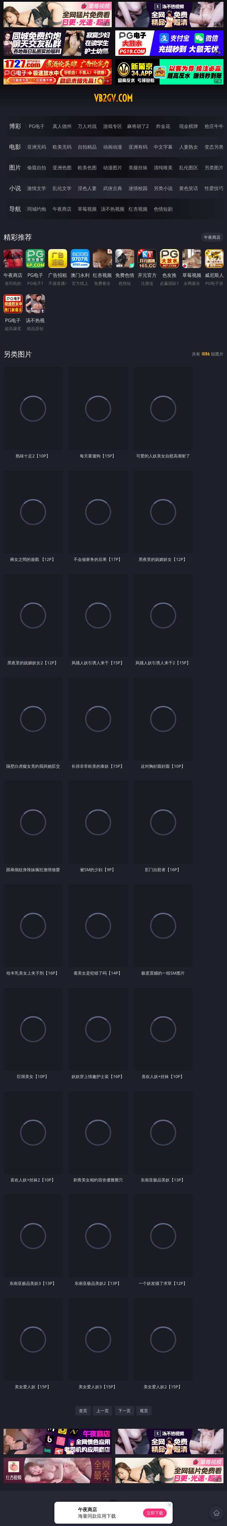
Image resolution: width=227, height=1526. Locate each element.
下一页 (124, 1410)
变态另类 (214, 147)
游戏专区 (112, 126)
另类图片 (214, 167)
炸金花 (163, 126)
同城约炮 (36, 209)
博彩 (15, 126)
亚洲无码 (36, 147)
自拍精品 (87, 147)
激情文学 (36, 188)
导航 (15, 209)
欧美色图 (87, 167)
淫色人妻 (87, 188)
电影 (15, 147)
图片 (15, 167)
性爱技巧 (214, 188)
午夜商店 (62, 209)
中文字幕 (163, 147)
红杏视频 (138, 209)
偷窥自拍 (36, 167)
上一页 (102, 1410)
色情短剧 (163, 209)
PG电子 (36, 126)
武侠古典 (112, 188)
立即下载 (155, 1513)
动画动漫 (112, 147)
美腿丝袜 (138, 167)
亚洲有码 (138, 147)
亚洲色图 (62, 167)
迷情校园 (138, 188)
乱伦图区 (188, 167)
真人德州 (62, 126)
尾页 (144, 1410)
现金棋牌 (188, 126)
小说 (15, 188)
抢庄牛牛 (214, 126)
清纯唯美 (163, 167)
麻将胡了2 (138, 126)
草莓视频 (87, 209)
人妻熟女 (188, 147)
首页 (83, 1410)
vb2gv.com (113, 98)
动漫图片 (112, 167)
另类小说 (163, 188)
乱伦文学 (62, 188)
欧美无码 (62, 147)
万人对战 (87, 126)
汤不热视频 (112, 209)
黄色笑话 (188, 188)
